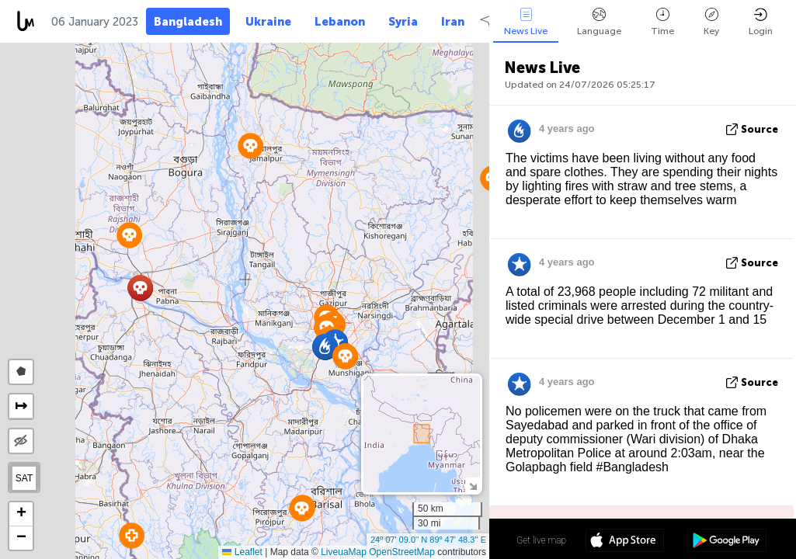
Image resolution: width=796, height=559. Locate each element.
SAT (24, 478)
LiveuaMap (344, 552)
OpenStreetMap (402, 552)
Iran (452, 22)
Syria (403, 22)
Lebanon (340, 22)
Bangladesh (188, 22)
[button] (302, 508)
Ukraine (268, 22)
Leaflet (242, 552)
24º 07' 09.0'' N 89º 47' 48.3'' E (428, 539)
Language (599, 22)
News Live (525, 22)
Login (761, 22)
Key (711, 22)
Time (662, 22)
